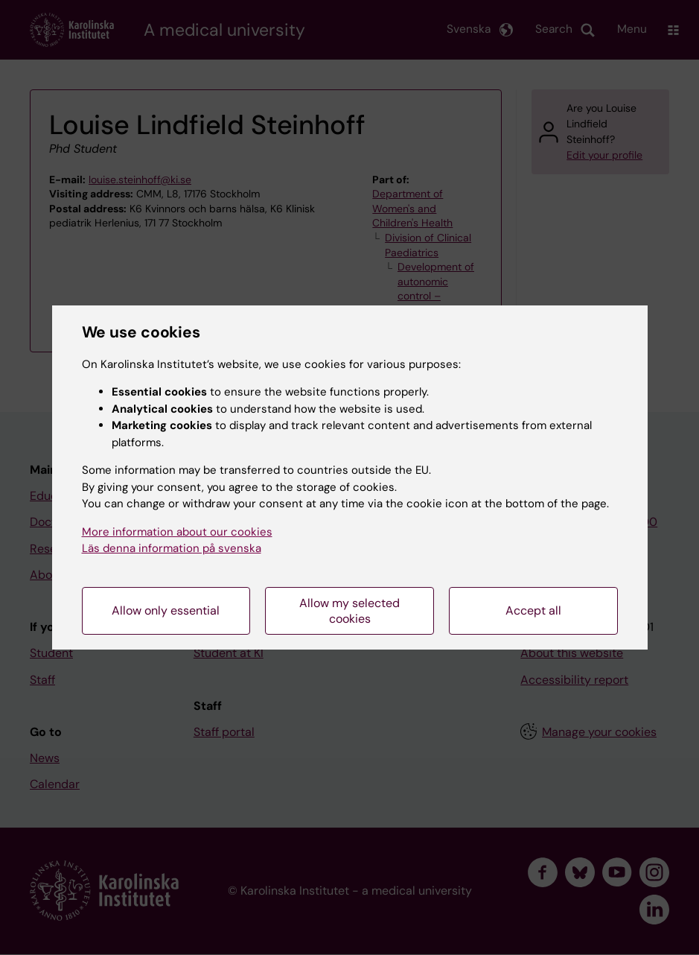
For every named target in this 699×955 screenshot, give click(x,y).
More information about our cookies (177, 531)
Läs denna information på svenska (171, 548)
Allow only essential (166, 610)
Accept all (533, 610)
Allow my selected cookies (349, 610)
